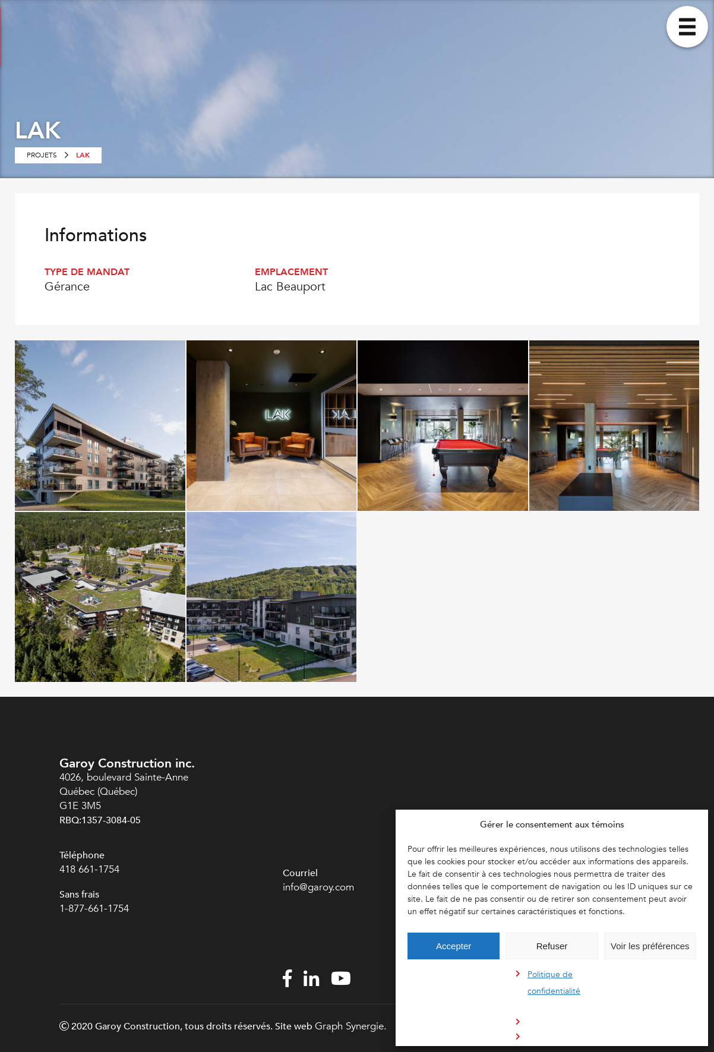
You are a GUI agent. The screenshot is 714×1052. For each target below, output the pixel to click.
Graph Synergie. (351, 1026)
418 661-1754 (89, 869)
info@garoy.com (318, 887)
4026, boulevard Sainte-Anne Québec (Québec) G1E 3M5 (123, 791)
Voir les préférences (650, 946)
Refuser (552, 946)
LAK (83, 155)
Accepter (453, 946)
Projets (42, 155)
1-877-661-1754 (95, 908)
